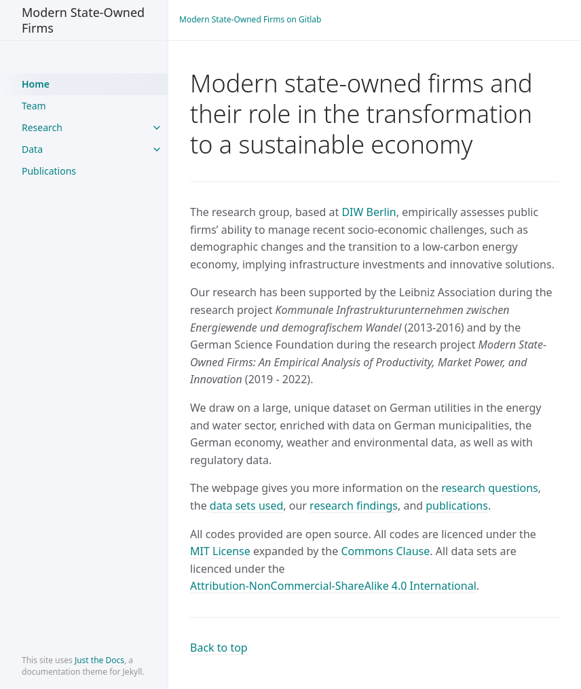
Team (34, 105)
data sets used (246, 505)
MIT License (220, 551)
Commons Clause (385, 551)
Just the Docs (99, 660)
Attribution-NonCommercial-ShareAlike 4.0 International (333, 585)
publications (457, 505)
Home (36, 83)
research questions (489, 487)
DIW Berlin (368, 212)
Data (32, 149)
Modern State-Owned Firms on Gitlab (250, 19)
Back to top (219, 647)
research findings (354, 505)
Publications (49, 170)
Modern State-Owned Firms (83, 20)
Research (42, 127)
